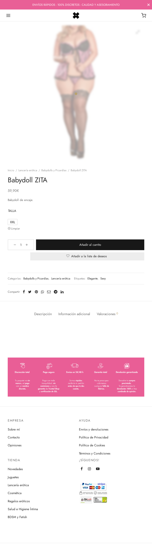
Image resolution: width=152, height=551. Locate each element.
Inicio (11, 170)
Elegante (92, 278)
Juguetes (13, 477)
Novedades (15, 469)
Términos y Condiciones (94, 453)
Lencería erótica (27, 170)
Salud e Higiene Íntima (23, 509)
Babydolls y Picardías (53, 170)
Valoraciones (107, 314)
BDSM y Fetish (17, 517)
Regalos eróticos (19, 501)
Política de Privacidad (93, 437)
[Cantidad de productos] (18, 244)
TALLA (12, 211)
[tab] (42, 314)
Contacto (14, 437)
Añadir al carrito (87, 245)
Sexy (103, 278)
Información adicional (74, 314)
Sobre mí (14, 429)
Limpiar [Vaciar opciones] (15, 229)
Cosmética (15, 493)
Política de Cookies (92, 445)
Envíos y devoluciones (93, 429)
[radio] (12, 222)
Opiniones (14, 445)
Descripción (42, 314)
